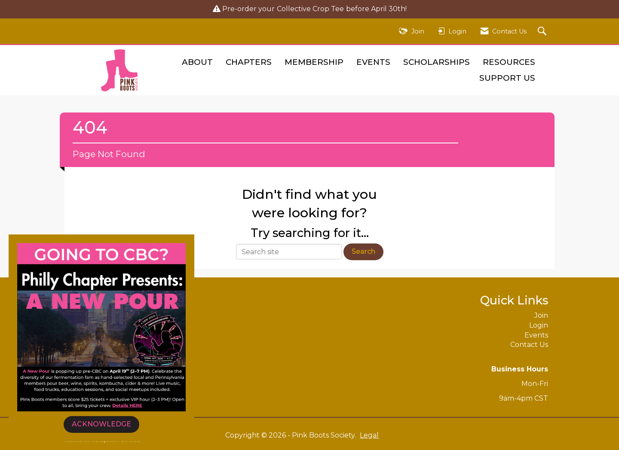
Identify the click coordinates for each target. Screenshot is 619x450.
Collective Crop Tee (310, 9)
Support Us (507, 78)
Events (373, 62)
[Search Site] (543, 31)
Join (541, 315)
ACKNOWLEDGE (101, 424)
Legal (369, 435)
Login (538, 325)
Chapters (249, 62)
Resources (509, 62)
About (197, 62)
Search (363, 251)
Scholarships (436, 62)
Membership (314, 62)
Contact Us (529, 345)
